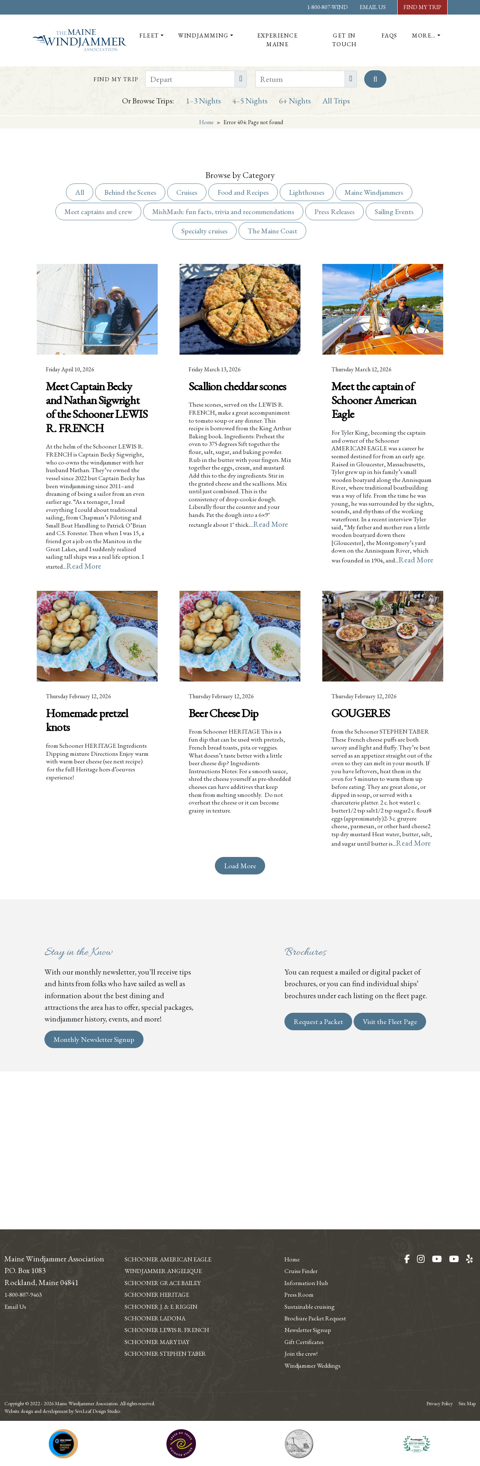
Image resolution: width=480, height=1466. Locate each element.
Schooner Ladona (165, 1306)
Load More (240, 999)
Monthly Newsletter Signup (94, 1172)
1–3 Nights (203, 100)
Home (206, 122)
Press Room (302, 1270)
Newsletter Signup (313, 1317)
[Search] (375, 79)
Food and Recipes (243, 192)
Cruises (186, 192)
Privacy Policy (439, 1403)
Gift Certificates (309, 1329)
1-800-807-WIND (327, 7)
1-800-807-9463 (27, 1270)
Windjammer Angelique (176, 1258)
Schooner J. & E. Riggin (172, 1294)
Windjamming (203, 35)
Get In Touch (344, 40)
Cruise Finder (305, 1247)
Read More (117, 633)
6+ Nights (295, 100)
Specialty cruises (204, 231)
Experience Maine (277, 40)
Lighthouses (306, 192)
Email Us (372, 7)
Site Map (467, 1403)
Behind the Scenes (130, 192)
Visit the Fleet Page (390, 1154)
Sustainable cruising (315, 1282)
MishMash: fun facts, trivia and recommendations (223, 211)
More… (424, 35)
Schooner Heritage (167, 1282)
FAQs (389, 35)
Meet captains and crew (98, 211)
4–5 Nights (249, 100)
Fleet (149, 35)
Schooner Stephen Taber (178, 1353)
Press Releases (334, 211)
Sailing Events (394, 211)
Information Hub (311, 1258)
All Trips (336, 100)
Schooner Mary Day (167, 1341)
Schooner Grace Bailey (175, 1270)
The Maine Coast (272, 231)
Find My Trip (422, 7)
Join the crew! (305, 1341)
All (79, 192)
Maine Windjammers (374, 192)
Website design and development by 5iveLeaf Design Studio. (62, 1411)
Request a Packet (318, 1154)
